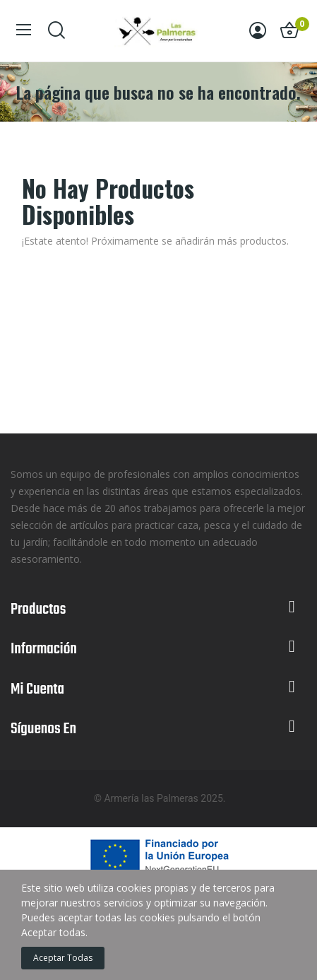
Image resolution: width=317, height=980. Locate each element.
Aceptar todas (62, 958)
